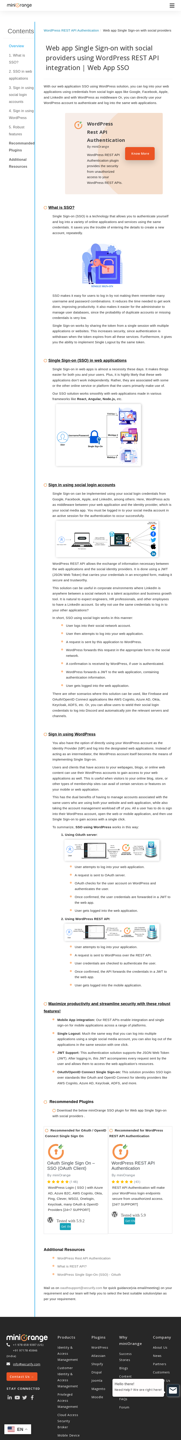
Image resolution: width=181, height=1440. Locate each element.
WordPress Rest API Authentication (84, 1244)
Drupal (96, 1358)
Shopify (97, 1350)
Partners (159, 1350)
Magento (98, 1374)
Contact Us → (22, 1362)
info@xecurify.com (26, 1350)
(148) (74, 1167)
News (157, 1341)
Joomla (96, 1366)
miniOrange (61, 1161)
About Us (160, 1333)
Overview (16, 46)
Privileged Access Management (67, 1386)
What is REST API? (72, 1252)
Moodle (97, 1383)
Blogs (123, 1354)
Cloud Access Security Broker (67, 1406)
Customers (161, 1358)
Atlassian (98, 1341)
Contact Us (161, 1366)
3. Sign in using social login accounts (21, 95)
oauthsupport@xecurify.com (81, 1273)
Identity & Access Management (67, 1339)
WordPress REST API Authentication (71, 30)
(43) (137, 1167)
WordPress (99, 1333)
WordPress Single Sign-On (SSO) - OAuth (89, 1260)
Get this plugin (66, 1212)
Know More (140, 153)
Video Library (129, 1376)
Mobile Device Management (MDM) (68, 1427)
